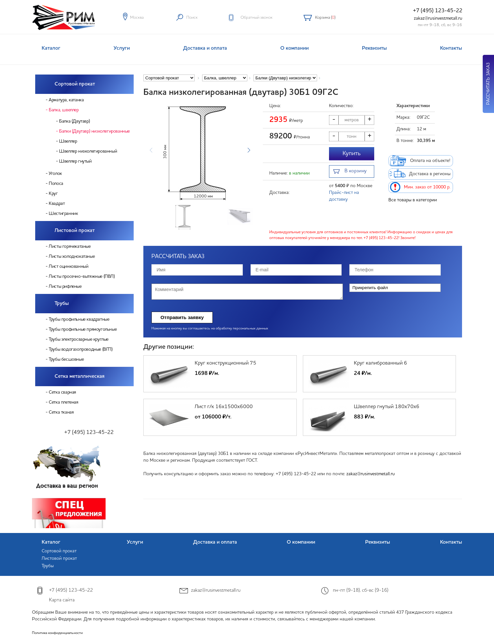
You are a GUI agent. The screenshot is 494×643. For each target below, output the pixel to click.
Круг (53, 193)
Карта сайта (62, 600)
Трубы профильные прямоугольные (83, 329)
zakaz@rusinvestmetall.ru (438, 18)
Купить (352, 153)
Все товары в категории (412, 200)
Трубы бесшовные (66, 359)
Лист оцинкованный (68, 266)
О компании (294, 48)
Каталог (51, 48)
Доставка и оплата (205, 48)
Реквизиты (374, 48)
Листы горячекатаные (69, 246)
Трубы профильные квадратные (79, 319)
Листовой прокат (75, 230)
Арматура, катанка (66, 100)
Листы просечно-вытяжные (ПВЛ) (82, 276)
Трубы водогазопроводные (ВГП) (80, 349)
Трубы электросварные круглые (78, 339)
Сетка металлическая (80, 376)
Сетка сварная (62, 392)
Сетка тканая (61, 412)
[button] (248, 150)
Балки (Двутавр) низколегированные (94, 131)
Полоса (56, 183)
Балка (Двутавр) (74, 121)
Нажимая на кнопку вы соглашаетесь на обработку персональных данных (209, 328)
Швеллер (68, 141)
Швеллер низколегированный (88, 151)
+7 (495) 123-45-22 (437, 11)
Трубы (62, 303)
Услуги (122, 48)
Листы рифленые (65, 286)
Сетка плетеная (63, 402)
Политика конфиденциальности (57, 633)
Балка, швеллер (63, 110)
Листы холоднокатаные (72, 256)
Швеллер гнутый (75, 161)
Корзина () (325, 17)
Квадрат (57, 203)
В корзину (349, 171)
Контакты (451, 48)
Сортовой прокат (75, 84)
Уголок (55, 173)
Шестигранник (63, 213)
